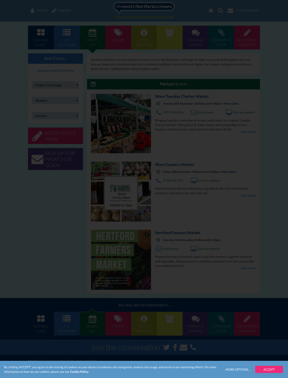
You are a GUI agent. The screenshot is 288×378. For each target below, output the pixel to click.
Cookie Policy (79, 371)
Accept (269, 369)
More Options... (237, 369)
